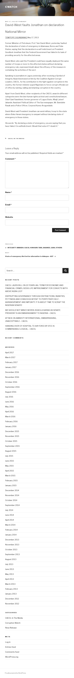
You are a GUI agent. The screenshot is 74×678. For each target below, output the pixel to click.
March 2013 (10, 584)
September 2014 (12, 505)
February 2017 (11, 362)
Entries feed (10, 647)
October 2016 (11, 382)
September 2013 (12, 554)
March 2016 (10, 416)
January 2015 (11, 485)
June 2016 (9, 402)
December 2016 (12, 372)
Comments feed (12, 652)
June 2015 (9, 461)
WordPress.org (11, 657)
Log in (7, 642)
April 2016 (9, 412)
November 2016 (12, 377)
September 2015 (12, 446)
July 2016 (9, 397)
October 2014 (11, 500)
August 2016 (10, 392)
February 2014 (11, 530)
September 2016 (12, 387)
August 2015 (10, 451)
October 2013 (11, 550)
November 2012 (12, 604)
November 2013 (12, 545)
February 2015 (11, 480)
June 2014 (9, 515)
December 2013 (12, 540)
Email (8, 205)
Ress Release (11, 628)
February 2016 (11, 421)
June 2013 (9, 569)
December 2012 (12, 599)
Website (9, 217)
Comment (10, 159)
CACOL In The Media (16, 138)
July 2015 (9, 456)
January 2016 (11, 426)
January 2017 (10, 367)
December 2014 (12, 490)
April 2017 (9, 352)
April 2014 (9, 520)
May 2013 (9, 574)
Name (8, 192)
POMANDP (22, 21)
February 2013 (11, 589)
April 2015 (9, 471)
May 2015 (9, 466)
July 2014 (9, 510)
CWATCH (11, 6)
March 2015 (10, 476)
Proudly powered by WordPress (15, 673)
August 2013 (10, 559)
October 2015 (11, 441)
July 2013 (9, 564)
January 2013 (11, 594)
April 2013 (9, 579)
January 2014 (11, 535)
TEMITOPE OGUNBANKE (16, 37)
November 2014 (12, 495)
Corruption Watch (12, 623)
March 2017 (10, 357)
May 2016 (9, 407)
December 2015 (12, 431)
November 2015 (12, 436)
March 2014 (10, 525)
